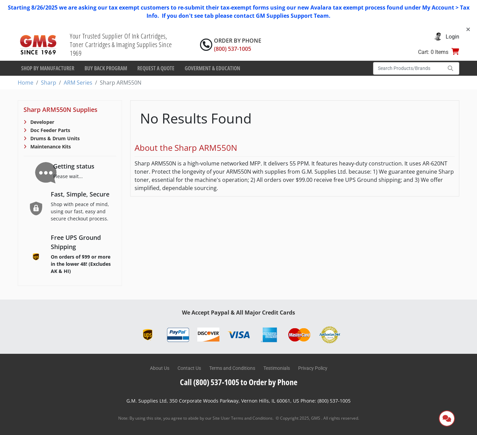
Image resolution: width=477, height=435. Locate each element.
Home (25, 82)
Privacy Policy (312, 368)
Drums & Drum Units (54, 138)
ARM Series (78, 82)
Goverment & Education (212, 68)
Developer (41, 122)
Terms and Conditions (232, 368)
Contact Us (189, 368)
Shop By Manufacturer (47, 68)
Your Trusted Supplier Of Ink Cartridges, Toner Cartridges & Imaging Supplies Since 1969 (121, 44)
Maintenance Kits (50, 146)
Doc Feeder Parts (49, 130)
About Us (159, 368)
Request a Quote (155, 68)
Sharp (48, 82)
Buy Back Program (105, 68)
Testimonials (276, 368)
